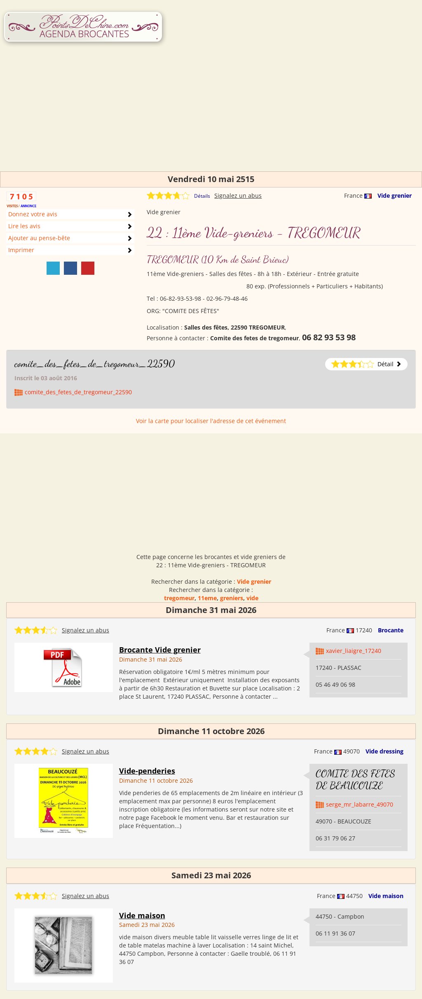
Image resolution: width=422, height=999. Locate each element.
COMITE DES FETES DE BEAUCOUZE (355, 779)
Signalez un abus (238, 195)
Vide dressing (384, 751)
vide (252, 598)
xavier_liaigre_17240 (353, 651)
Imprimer (21, 250)
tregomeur (179, 598)
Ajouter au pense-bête (39, 238)
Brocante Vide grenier (160, 650)
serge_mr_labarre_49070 (359, 804)
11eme (207, 598)
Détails (202, 195)
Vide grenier (394, 195)
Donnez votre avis (32, 214)
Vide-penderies (147, 771)
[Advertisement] (211, 113)
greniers (231, 598)
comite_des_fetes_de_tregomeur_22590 (94, 364)
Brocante (390, 630)
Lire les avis (24, 226)
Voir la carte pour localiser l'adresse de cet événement (211, 421)
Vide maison (385, 896)
